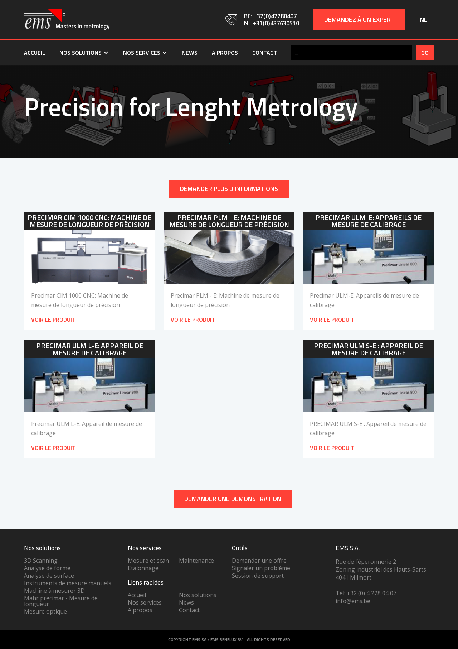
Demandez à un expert (359, 19)
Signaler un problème (261, 568)
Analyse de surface (49, 575)
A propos (225, 52)
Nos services (145, 602)
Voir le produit (53, 319)
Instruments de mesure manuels (67, 583)
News (190, 52)
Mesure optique (45, 611)
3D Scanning (41, 560)
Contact (264, 52)
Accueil (34, 52)
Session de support (258, 575)
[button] (84, 53)
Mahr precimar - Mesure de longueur (61, 601)
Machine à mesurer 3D (54, 590)
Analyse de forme (47, 568)
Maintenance (196, 560)
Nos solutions (197, 595)
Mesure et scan (148, 560)
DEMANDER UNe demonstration (232, 499)
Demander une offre (259, 560)
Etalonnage (143, 568)
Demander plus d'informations (229, 188)
